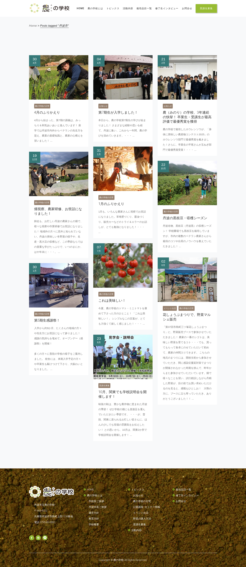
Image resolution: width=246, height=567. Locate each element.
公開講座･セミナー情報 (146, 507)
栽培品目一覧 (183, 489)
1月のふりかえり (111, 204)
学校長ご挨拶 (96, 501)
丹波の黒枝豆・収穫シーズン (185, 218)
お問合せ (181, 501)
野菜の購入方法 (142, 518)
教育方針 (94, 518)
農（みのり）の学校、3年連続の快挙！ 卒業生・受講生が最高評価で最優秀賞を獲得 (187, 117)
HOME (90, 489)
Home (33, 25)
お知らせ (103, 106)
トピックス (137, 489)
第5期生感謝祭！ (47, 320)
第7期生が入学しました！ (118, 112)
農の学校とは (94, 495)
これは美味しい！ (112, 300)
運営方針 (94, 512)
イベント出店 (170, 308)
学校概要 (94, 524)
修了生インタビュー (187, 495)
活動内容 (136, 530)
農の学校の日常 (42, 106)
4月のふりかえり (47, 112)
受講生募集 (104, 385)
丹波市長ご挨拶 (98, 507)
